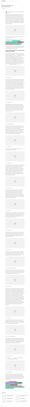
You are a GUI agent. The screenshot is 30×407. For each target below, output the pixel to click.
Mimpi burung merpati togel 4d (23, 395)
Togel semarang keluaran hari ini (10, 44)
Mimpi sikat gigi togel (22, 398)
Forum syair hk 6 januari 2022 (18, 382)
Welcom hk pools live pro (18, 44)
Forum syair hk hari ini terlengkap (10, 382)
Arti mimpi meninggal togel (10, 398)
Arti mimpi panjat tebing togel (10, 395)
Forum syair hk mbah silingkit (12, 381)
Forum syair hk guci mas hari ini (10, 388)
